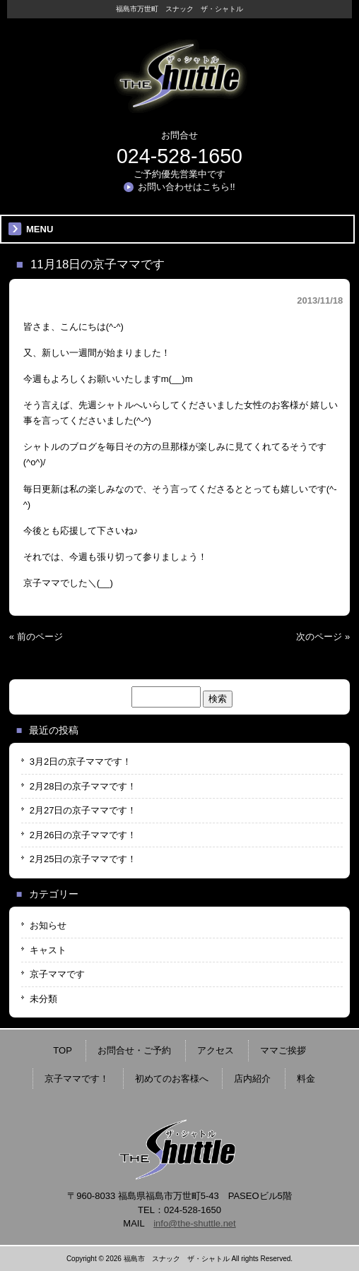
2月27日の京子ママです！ (83, 810)
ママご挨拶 (283, 1050)
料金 (306, 1078)
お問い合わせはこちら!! (186, 186)
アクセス (215, 1050)
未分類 (43, 998)
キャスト (48, 950)
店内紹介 (252, 1078)
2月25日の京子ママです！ (83, 859)
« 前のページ (36, 636)
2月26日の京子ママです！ (83, 835)
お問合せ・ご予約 (134, 1050)
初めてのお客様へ (171, 1078)
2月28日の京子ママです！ (83, 786)
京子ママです (57, 974)
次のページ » (323, 636)
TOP (62, 1050)
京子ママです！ (77, 1078)
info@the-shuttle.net (194, 1223)
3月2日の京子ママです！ (80, 761)
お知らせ (48, 925)
